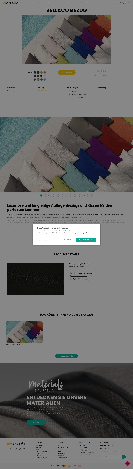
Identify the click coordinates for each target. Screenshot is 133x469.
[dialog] (66, 234)
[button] (42, 240)
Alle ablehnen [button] (67, 239)
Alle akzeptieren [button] (86, 240)
